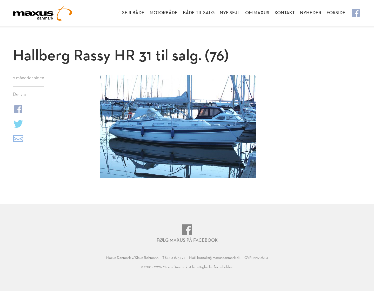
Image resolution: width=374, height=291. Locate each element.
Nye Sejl (230, 13)
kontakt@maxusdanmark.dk (219, 258)
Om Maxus (257, 13)
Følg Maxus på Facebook (187, 233)
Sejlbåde (133, 13)
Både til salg (199, 13)
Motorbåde (164, 13)
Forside (335, 13)
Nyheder (310, 13)
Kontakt (285, 13)
